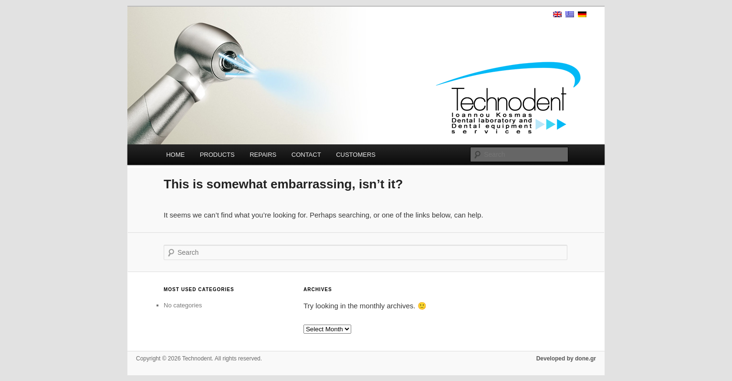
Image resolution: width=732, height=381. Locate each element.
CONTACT (306, 154)
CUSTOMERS (356, 154)
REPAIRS (263, 154)
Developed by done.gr (566, 358)
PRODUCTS (217, 154)
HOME (175, 154)
